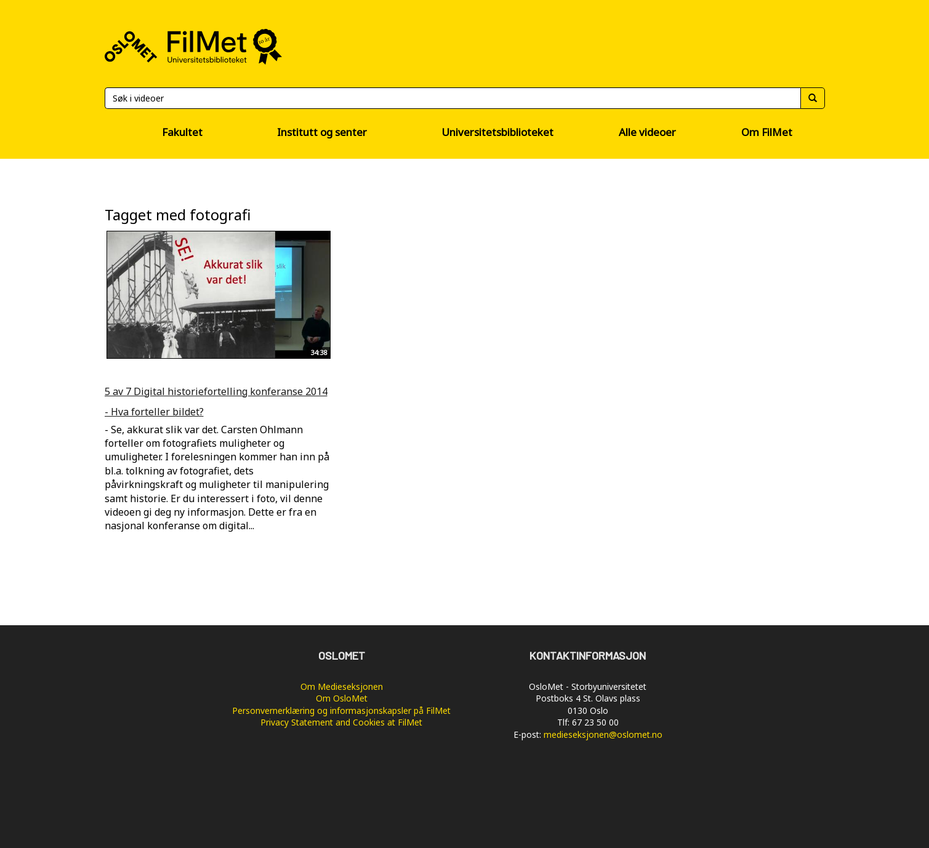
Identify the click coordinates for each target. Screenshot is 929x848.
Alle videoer (647, 132)
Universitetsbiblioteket (497, 132)
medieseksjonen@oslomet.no (603, 734)
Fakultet (182, 132)
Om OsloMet (342, 698)
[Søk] (452, 98)
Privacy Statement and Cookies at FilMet (341, 722)
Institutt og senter (322, 132)
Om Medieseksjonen (341, 686)
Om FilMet (766, 132)
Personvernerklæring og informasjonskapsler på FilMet (341, 710)
